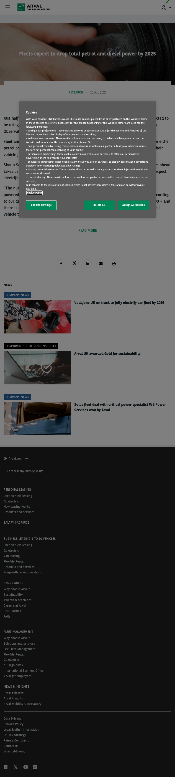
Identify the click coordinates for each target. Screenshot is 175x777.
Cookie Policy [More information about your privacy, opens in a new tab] (34, 192)
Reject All (99, 205)
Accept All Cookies (133, 205)
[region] (87, 159)
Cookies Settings (41, 205)
